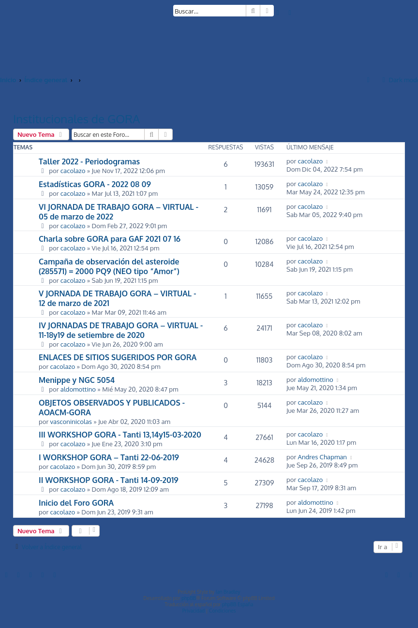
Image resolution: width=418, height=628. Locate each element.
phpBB (188, 598)
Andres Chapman (322, 457)
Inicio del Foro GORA (76, 503)
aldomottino (78, 389)
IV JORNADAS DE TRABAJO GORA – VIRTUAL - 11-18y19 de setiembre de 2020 (121, 330)
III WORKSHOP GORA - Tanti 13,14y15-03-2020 (120, 434)
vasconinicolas (71, 421)
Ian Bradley (228, 592)
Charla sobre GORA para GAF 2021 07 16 (109, 239)
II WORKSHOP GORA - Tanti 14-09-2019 (109, 480)
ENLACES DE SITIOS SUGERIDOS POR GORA (117, 357)
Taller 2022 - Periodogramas (89, 161)
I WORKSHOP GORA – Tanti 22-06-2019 (109, 457)
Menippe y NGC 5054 (77, 380)
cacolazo (73, 170)
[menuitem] (278, 12)
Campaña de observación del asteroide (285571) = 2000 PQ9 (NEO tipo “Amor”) (109, 266)
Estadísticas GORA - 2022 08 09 (95, 184)
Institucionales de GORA (76, 118)
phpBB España (238, 604)
